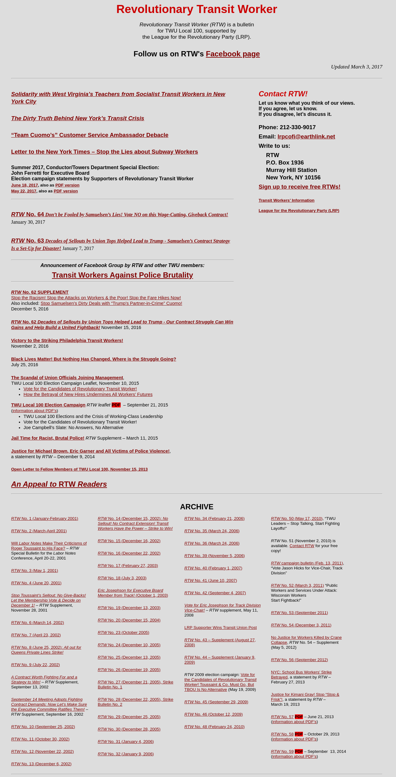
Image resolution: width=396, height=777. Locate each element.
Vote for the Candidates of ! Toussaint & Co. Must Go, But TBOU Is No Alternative (220, 682)
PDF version (67, 185)
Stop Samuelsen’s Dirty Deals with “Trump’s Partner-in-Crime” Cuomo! (111, 303)
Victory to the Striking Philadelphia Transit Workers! (67, 340)
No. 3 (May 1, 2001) (34, 570)
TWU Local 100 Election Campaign (48, 404)
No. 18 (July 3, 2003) (122, 578)
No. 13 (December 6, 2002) (41, 764)
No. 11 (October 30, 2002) (40, 739)
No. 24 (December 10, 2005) (129, 645)
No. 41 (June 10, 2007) (210, 580)
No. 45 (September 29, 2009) (216, 702)
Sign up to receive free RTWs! (299, 186)
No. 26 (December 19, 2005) (129, 669)
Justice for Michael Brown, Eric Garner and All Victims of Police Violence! (90, 451)
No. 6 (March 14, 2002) (37, 622)
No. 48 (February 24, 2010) (214, 726)
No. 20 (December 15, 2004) (129, 620)
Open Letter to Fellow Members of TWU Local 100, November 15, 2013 (79, 469)
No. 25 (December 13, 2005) (129, 657)
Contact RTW (302, 545)
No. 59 (282, 751)
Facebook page (233, 54)
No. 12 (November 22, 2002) (42, 751)
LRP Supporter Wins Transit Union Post (220, 627)
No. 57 (282, 716)
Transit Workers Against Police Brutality (122, 275)
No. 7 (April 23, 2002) (36, 635)
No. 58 (282, 734)
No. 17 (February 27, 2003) (128, 565)
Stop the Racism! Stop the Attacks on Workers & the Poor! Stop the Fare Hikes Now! (96, 297)
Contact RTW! (283, 94)
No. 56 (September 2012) (299, 659)
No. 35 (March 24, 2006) (211, 531)
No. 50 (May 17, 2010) (296, 518)
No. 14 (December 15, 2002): (135, 523)
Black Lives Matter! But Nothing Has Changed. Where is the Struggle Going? (93, 359)
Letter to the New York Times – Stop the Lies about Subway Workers (104, 151)
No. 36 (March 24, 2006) (211, 543)
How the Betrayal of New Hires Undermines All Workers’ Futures (88, 394)
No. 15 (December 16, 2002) (129, 540)
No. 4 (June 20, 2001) (36, 583)
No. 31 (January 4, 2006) (126, 741)
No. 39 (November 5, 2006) (214, 555)
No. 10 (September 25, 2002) (43, 726)
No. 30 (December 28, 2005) (129, 729)
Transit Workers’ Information (286, 200)
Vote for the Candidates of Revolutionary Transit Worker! (80, 388)
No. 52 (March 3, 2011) (297, 585)
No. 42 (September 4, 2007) (215, 592)
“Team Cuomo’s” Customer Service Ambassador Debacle (89, 135)
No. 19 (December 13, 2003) (129, 607)
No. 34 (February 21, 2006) (214, 518)
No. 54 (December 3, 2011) (301, 625)
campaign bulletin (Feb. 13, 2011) (307, 563)
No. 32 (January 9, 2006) (126, 754)
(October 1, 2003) (133, 593)
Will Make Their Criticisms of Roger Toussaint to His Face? (49, 546)
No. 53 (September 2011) (299, 612)
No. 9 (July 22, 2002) (35, 664)
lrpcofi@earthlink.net (306, 136)
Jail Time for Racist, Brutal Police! (47, 438)
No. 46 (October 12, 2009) (213, 714)
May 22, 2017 (24, 191)
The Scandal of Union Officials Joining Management (67, 377)
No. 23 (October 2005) (123, 632)
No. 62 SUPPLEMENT (39, 292)
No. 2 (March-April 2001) (39, 531)
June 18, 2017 (24, 185)
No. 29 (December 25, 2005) (129, 716)
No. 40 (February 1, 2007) (213, 568)
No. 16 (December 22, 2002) (129, 553)
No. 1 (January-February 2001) (44, 518)
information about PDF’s (34, 410)
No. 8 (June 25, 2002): (46, 650)
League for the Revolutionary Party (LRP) (299, 210)
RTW (59, 484)
